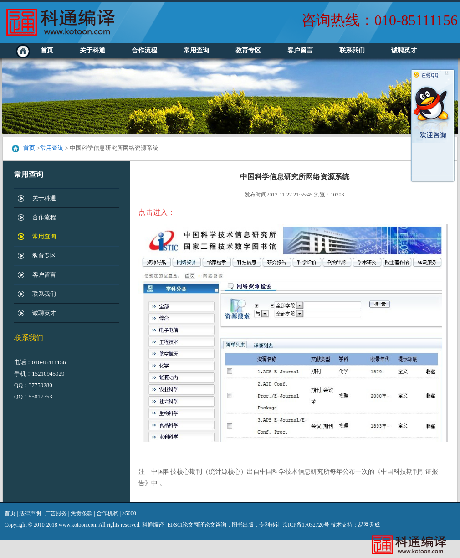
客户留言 (300, 50)
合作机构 (107, 513)
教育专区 (248, 50)
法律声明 (30, 513)
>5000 (129, 513)
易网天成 (369, 525)
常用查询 (196, 50)
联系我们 (352, 50)
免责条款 (81, 513)
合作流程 (144, 50)
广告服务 (56, 513)
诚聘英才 (404, 50)
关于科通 (92, 50)
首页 (47, 50)
